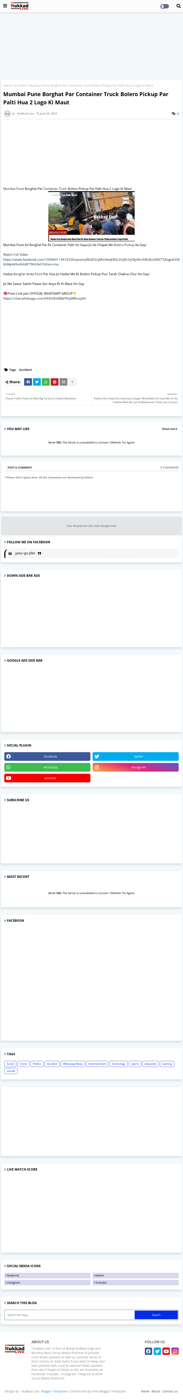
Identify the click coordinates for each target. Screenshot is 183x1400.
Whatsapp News (73, 1064)
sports (135, 1064)
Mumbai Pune (13, 188)
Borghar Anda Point (28, 274)
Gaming (167, 1064)
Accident (20, 85)
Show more (169, 429)
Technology (118, 1064)
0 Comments (170, 467)
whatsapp (50, 767)
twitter (139, 756)
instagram (138, 767)
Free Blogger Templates (109, 1391)
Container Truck (55, 188)
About (155, 1391)
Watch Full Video (15, 254)
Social (10, 1064)
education (150, 1064)
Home (7, 85)
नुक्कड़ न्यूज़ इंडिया (25, 553)
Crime (23, 1064)
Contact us (170, 1391)
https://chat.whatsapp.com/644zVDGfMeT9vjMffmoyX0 (44, 298)
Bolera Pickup (124, 245)
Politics (37, 1064)
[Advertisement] (91, 46)
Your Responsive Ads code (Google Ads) (91, 526)
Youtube (100, 1282)
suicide (11, 1071)
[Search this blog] (70, 1315)
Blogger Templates (54, 1391)
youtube (50, 778)
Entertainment (97, 1064)
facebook (50, 756)
